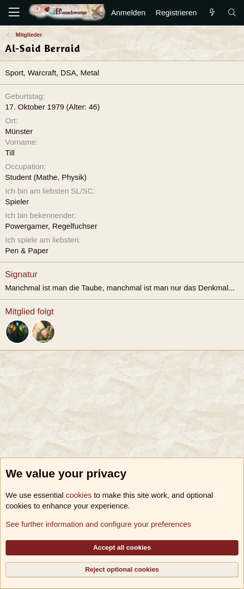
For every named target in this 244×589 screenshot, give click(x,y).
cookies (79, 495)
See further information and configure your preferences (98, 524)
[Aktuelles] (212, 12)
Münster (19, 131)
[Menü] (14, 12)
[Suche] (232, 12)
